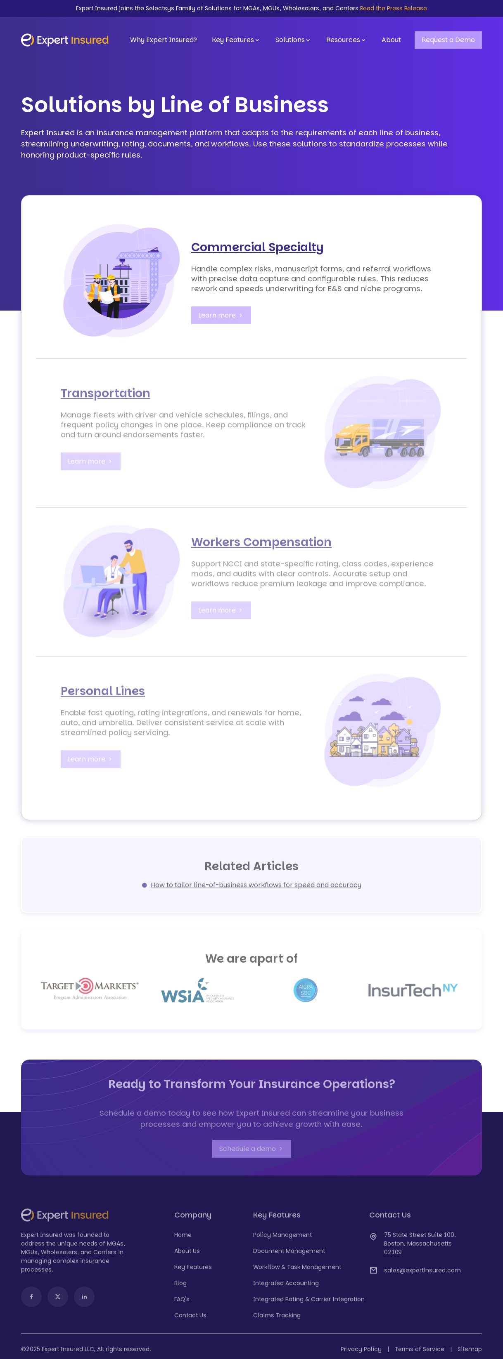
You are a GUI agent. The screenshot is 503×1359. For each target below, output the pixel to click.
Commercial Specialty (257, 247)
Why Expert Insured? (163, 40)
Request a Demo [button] (448, 40)
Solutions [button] (293, 40)
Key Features (236, 40)
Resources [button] (346, 40)
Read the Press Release (393, 8)
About (391, 40)
